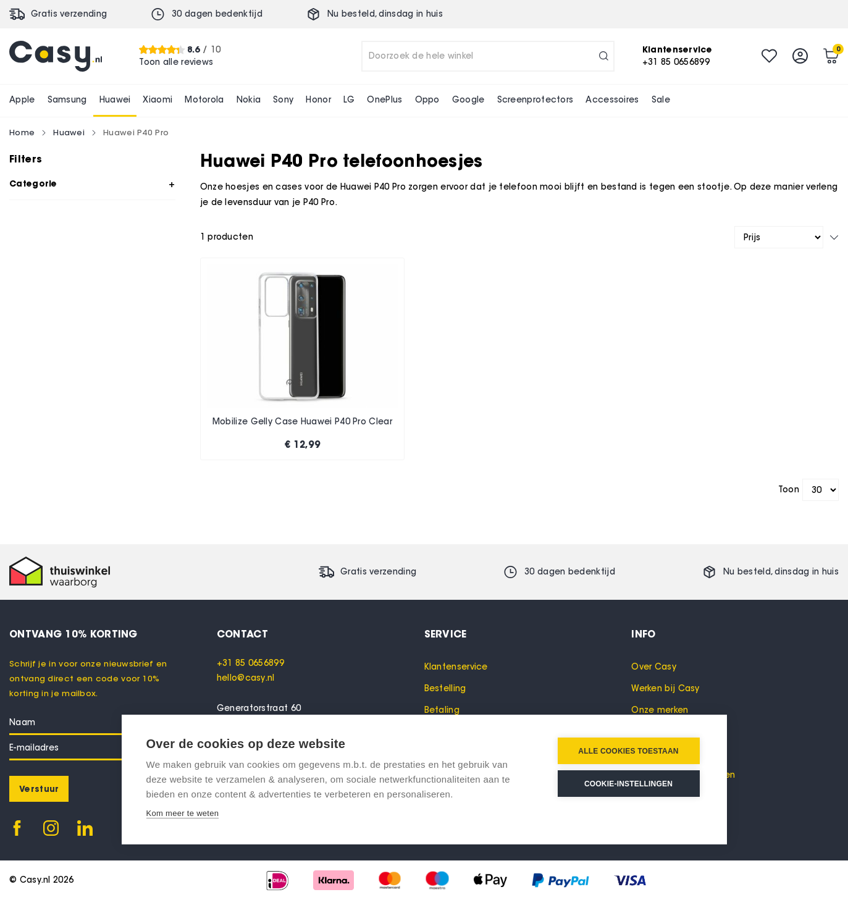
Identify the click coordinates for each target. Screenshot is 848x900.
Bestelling (445, 688)
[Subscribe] (39, 789)
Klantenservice (456, 667)
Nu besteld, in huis (385, 14)
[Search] (603, 56)
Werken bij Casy (665, 688)
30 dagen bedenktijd (217, 14)
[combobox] (488, 56)
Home (22, 132)
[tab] (320, 634)
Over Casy (653, 667)
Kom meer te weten (182, 813)
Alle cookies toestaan (628, 751)
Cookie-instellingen (628, 784)
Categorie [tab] (33, 183)
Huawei (69, 132)
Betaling (442, 710)
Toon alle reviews (176, 62)
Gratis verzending (69, 14)
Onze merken (659, 710)
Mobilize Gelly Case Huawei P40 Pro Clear (302, 421)
